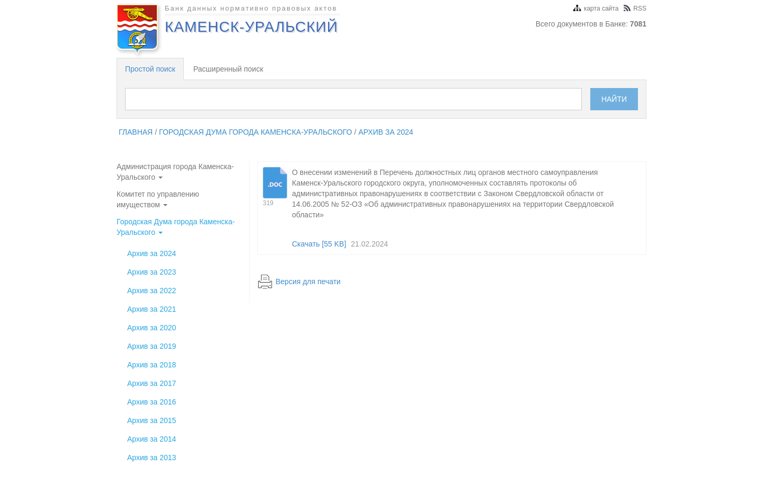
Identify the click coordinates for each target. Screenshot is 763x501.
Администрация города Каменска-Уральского (175, 171)
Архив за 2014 (151, 439)
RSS (635, 8)
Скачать (319, 244)
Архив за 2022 (151, 290)
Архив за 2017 (151, 383)
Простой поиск (150, 69)
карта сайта (595, 8)
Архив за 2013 (151, 457)
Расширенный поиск (228, 69)
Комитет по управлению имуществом (158, 199)
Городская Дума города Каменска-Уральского (255, 132)
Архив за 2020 (151, 327)
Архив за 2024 (385, 132)
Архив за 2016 (151, 402)
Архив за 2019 (151, 346)
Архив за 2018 (151, 365)
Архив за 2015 (151, 420)
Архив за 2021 (151, 309)
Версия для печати (308, 281)
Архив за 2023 (151, 272)
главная (136, 132)
